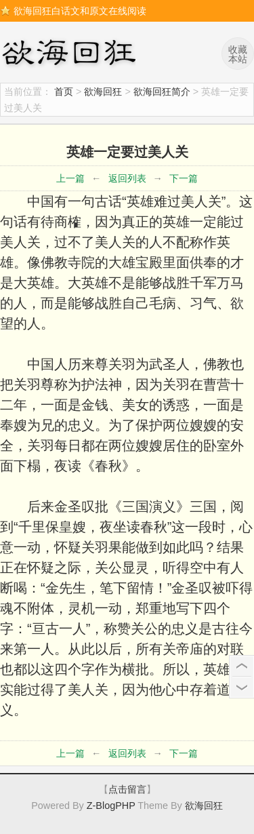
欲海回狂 (71, 54)
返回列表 (127, 178)
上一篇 (70, 178)
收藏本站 (237, 54)
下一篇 (183, 178)
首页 (63, 91)
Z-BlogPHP (111, 805)
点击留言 (127, 789)
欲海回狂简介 (161, 91)
